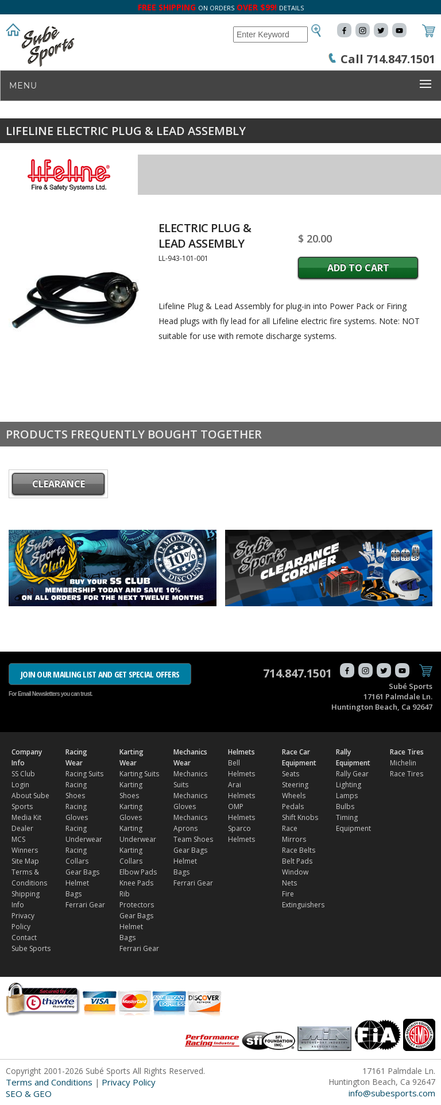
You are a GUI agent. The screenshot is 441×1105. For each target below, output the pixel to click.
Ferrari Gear (85, 905)
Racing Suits (84, 774)
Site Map (25, 861)
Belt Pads (297, 861)
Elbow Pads (138, 872)
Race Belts (298, 850)
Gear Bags (82, 872)
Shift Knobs (300, 817)
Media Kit (26, 817)
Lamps (347, 795)
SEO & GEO (29, 1093)
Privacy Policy (129, 1082)
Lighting (348, 785)
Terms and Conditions (49, 1082)
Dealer (22, 828)
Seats (290, 774)
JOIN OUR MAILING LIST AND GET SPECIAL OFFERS (100, 674)
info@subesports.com (392, 1093)
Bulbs (345, 806)
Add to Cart (358, 267)
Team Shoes (193, 839)
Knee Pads (136, 883)
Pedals (293, 806)
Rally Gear (352, 774)
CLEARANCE (58, 484)
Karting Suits (139, 774)
